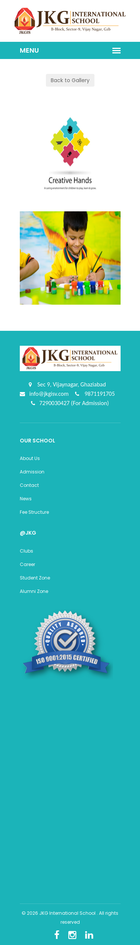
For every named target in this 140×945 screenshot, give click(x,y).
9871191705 (99, 393)
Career (27, 564)
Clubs (26, 551)
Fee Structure (34, 512)
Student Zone (35, 578)
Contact (29, 485)
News (26, 498)
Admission (32, 472)
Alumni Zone (34, 591)
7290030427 (55, 403)
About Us (30, 458)
